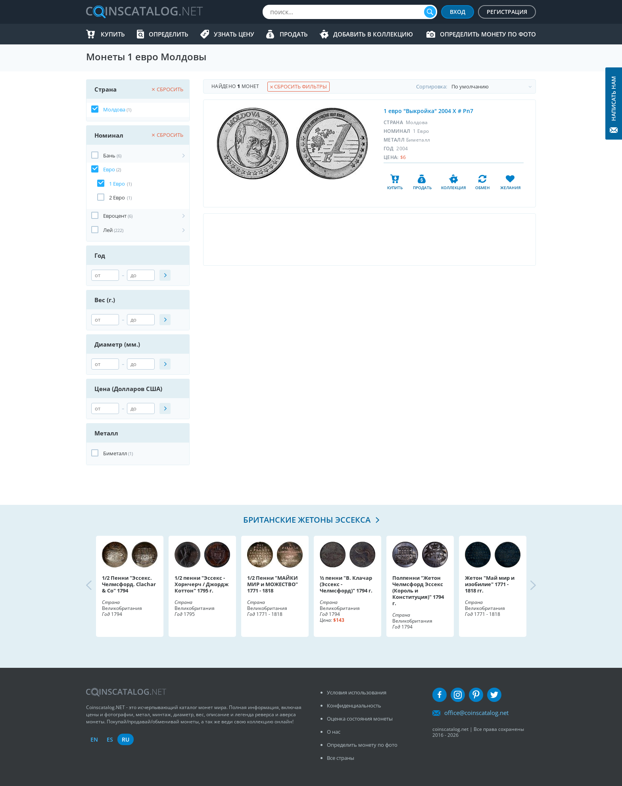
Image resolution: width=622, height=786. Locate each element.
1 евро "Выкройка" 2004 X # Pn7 (428, 111)
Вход (457, 11)
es (110, 739)
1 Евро (117, 183)
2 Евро (117, 197)
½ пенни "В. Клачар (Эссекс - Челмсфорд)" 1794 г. (346, 584)
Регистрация (507, 11)
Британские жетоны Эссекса (307, 519)
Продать (294, 34)
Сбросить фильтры (298, 86)
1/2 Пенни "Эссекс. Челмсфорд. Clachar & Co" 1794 (129, 584)
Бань (109, 155)
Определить (168, 34)
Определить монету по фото (488, 34)
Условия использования (356, 692)
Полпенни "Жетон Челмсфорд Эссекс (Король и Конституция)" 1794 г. (418, 590)
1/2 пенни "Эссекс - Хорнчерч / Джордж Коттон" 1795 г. (201, 584)
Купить (113, 34)
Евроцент (115, 215)
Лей (108, 230)
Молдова (114, 109)
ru (125, 739)
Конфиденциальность (354, 705)
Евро (109, 169)
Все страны (340, 757)
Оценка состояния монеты (360, 718)
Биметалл (115, 453)
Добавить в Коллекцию (373, 34)
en (94, 739)
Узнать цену (234, 34)
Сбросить (167, 89)
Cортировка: (476, 86)
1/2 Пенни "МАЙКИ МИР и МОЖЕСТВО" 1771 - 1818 (272, 584)
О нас (333, 731)
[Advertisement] (369, 239)
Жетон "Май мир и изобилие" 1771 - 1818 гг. (489, 584)
